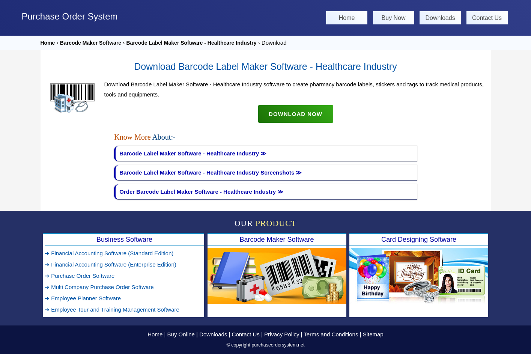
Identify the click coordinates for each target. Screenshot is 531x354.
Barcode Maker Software (90, 43)
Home (347, 18)
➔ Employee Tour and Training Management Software (112, 309)
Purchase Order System (70, 16)
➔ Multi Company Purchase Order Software (99, 287)
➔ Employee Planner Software (83, 298)
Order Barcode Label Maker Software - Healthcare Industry (201, 191)
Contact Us (487, 18)
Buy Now (394, 18)
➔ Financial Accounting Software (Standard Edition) (109, 253)
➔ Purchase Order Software (79, 276)
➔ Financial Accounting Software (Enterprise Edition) (110, 264)
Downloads (440, 18)
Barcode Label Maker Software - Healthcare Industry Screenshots (210, 172)
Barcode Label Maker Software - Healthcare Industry (191, 43)
